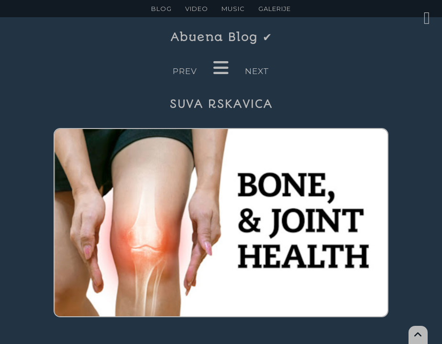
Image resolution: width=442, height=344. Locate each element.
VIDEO (196, 8)
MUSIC (233, 8)
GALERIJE (274, 8)
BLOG (161, 8)
